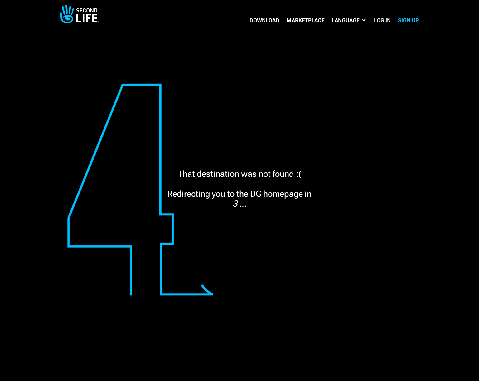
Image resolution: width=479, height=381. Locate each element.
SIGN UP (408, 20)
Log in (382, 20)
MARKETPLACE (306, 20)
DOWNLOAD (264, 20)
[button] (349, 20)
